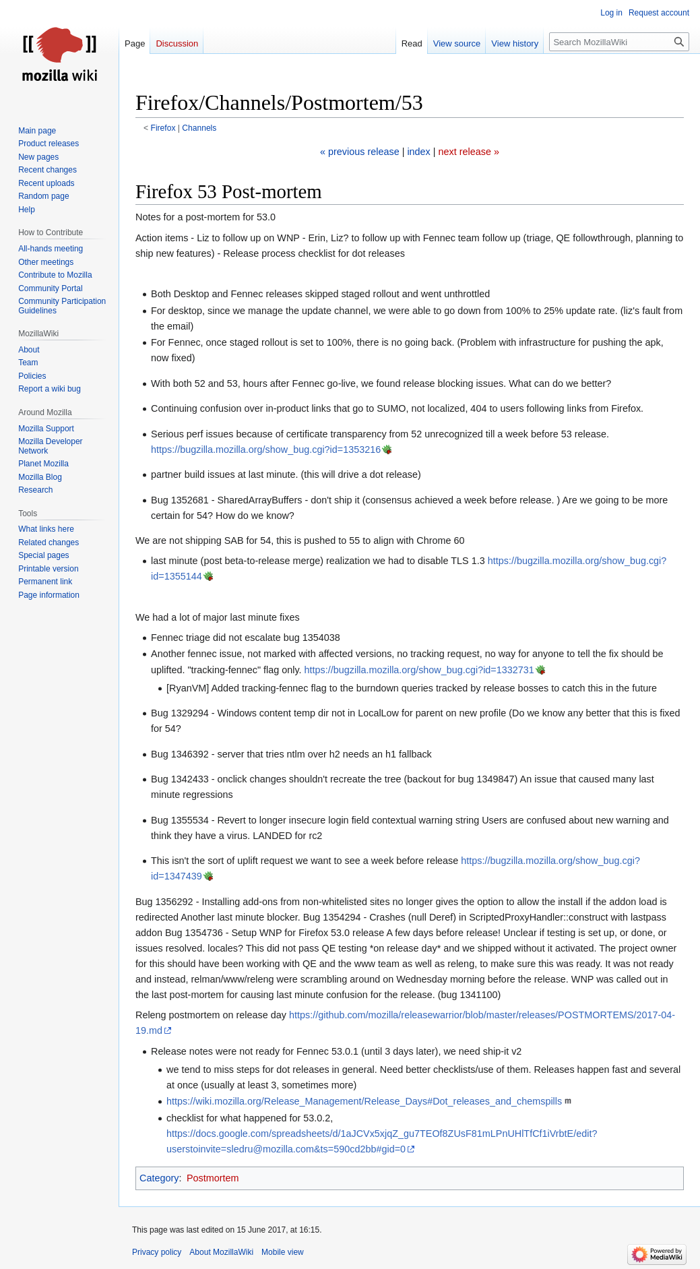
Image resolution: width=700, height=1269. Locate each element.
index (418, 151)
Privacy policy (156, 1252)
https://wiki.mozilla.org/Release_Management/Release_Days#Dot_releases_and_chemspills (364, 1101)
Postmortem (213, 1178)
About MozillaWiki (221, 1252)
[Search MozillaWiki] (619, 41)
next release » (469, 151)
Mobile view (282, 1252)
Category (159, 1178)
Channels (199, 128)
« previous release (360, 151)
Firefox (163, 128)
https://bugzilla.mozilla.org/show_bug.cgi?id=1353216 (266, 449)
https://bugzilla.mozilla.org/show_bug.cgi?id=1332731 (419, 669)
